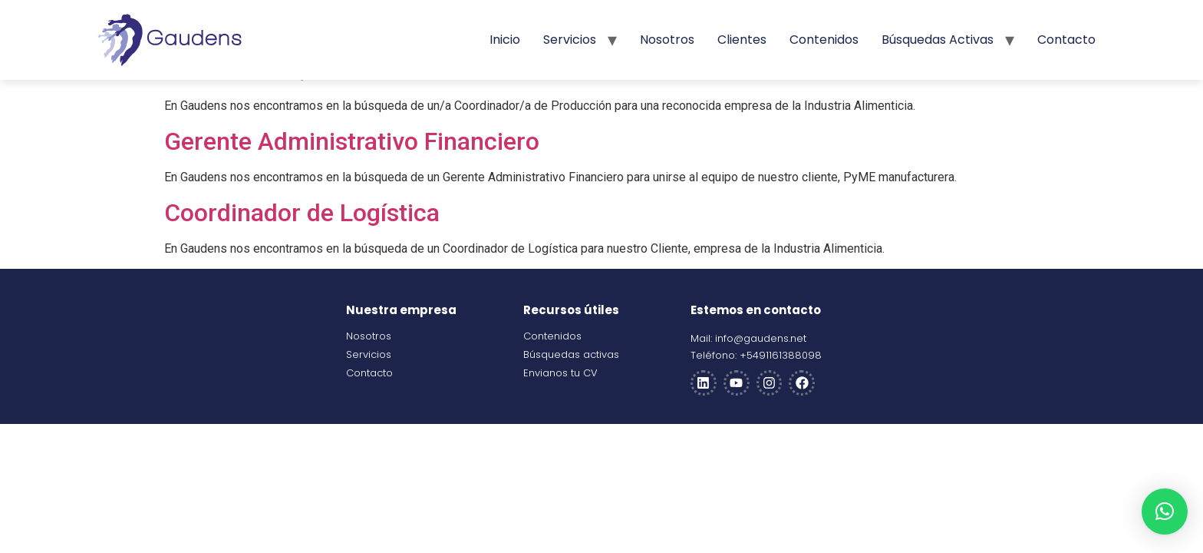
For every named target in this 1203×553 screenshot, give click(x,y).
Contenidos (824, 39)
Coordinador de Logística (302, 212)
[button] (1165, 511)
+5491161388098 (781, 355)
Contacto (1066, 39)
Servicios (569, 39)
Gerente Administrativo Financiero (351, 141)
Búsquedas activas (938, 39)
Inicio (504, 39)
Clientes (741, 39)
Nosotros (667, 39)
